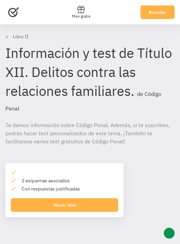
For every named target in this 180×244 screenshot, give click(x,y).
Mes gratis (81, 12)
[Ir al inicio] (13, 12)
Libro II (21, 37)
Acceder (157, 12)
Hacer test (64, 205)
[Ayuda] (169, 233)
